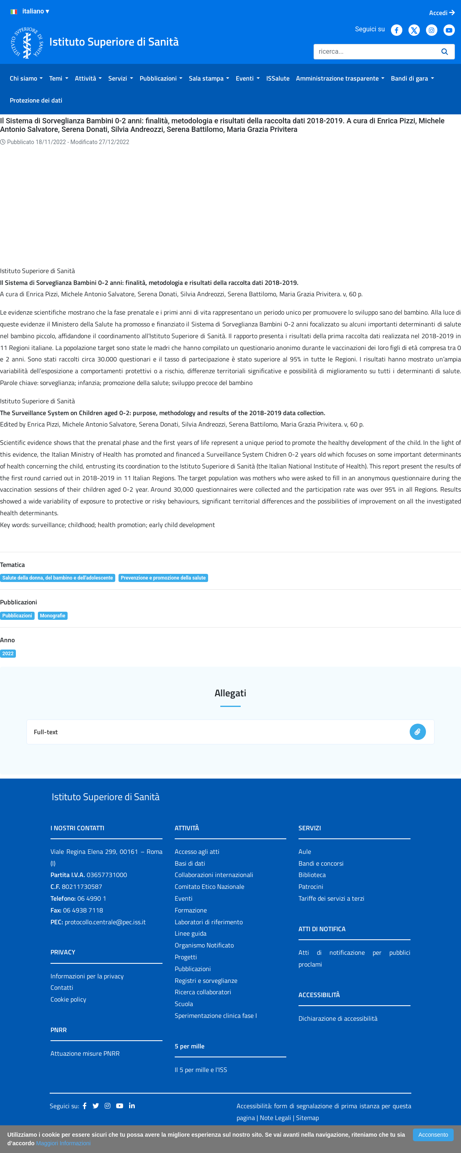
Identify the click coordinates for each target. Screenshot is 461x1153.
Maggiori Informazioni (63, 1143)
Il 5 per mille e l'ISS (201, 1088)
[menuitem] (26, 78)
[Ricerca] (374, 51)
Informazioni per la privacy (87, 995)
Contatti (61, 1006)
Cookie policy (68, 1018)
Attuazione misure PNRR (85, 1072)
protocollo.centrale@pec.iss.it (105, 940)
